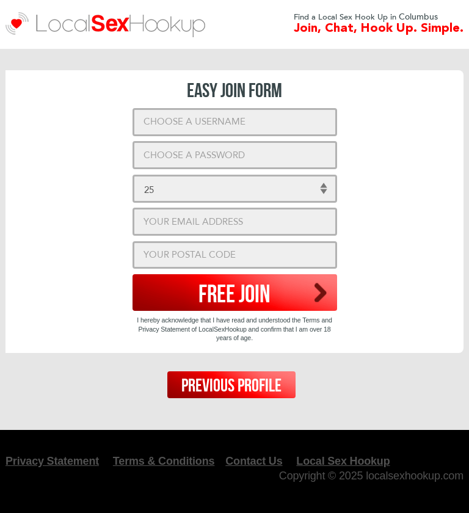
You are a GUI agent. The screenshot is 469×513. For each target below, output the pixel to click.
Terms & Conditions (163, 461)
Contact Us (253, 461)
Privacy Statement (52, 461)
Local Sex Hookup (343, 461)
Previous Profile (231, 386)
